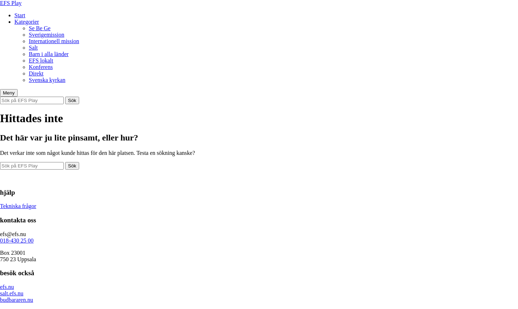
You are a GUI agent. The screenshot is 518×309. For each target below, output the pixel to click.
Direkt (36, 73)
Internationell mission (54, 41)
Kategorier (26, 22)
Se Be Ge (39, 28)
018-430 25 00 (16, 240)
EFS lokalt (41, 60)
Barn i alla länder (49, 54)
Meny (9, 93)
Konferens (41, 67)
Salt (33, 48)
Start (19, 15)
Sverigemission (46, 35)
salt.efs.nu (11, 293)
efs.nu (7, 287)
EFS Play (11, 3)
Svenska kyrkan (47, 80)
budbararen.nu (16, 300)
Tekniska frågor (18, 206)
